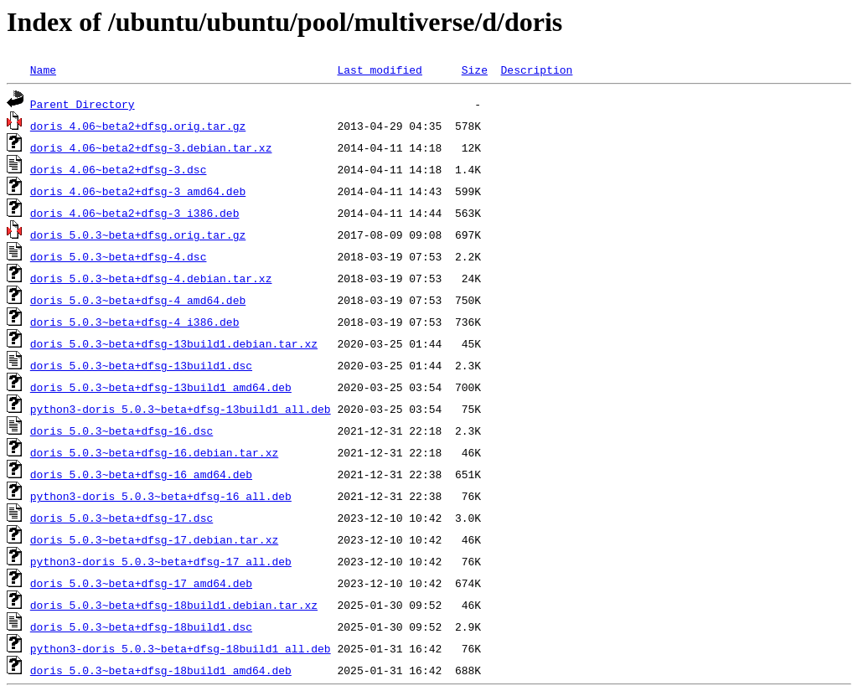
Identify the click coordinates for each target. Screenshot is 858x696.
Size (475, 69)
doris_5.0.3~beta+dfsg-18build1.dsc (141, 626)
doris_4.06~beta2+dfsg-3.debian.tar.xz (151, 147)
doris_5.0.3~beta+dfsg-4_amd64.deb (138, 299)
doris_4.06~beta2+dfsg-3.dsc (118, 169)
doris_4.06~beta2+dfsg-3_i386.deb (135, 212)
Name (43, 69)
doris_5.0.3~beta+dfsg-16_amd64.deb (141, 474)
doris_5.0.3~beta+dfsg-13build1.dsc (141, 365)
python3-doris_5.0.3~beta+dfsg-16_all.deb (161, 495)
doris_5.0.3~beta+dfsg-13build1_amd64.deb (161, 386)
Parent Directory (82, 103)
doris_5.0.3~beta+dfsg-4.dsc (118, 256)
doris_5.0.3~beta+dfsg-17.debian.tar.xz (154, 539)
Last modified (379, 69)
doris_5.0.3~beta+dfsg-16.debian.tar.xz (154, 452)
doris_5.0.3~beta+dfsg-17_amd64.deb (141, 582)
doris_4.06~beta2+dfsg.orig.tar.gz (138, 125)
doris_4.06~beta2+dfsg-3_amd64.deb (138, 190)
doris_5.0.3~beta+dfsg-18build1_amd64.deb (161, 670)
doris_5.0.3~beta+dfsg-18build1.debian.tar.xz (174, 604)
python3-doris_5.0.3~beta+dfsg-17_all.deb (161, 561)
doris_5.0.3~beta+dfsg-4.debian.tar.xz (151, 278)
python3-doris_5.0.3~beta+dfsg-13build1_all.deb (180, 408)
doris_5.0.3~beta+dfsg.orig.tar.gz (138, 234)
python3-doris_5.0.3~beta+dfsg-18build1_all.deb (180, 648)
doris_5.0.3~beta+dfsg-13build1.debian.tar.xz (174, 343)
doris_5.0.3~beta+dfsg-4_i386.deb (135, 321)
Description (536, 69)
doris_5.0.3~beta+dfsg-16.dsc (121, 430)
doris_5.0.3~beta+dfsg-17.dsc (121, 517)
